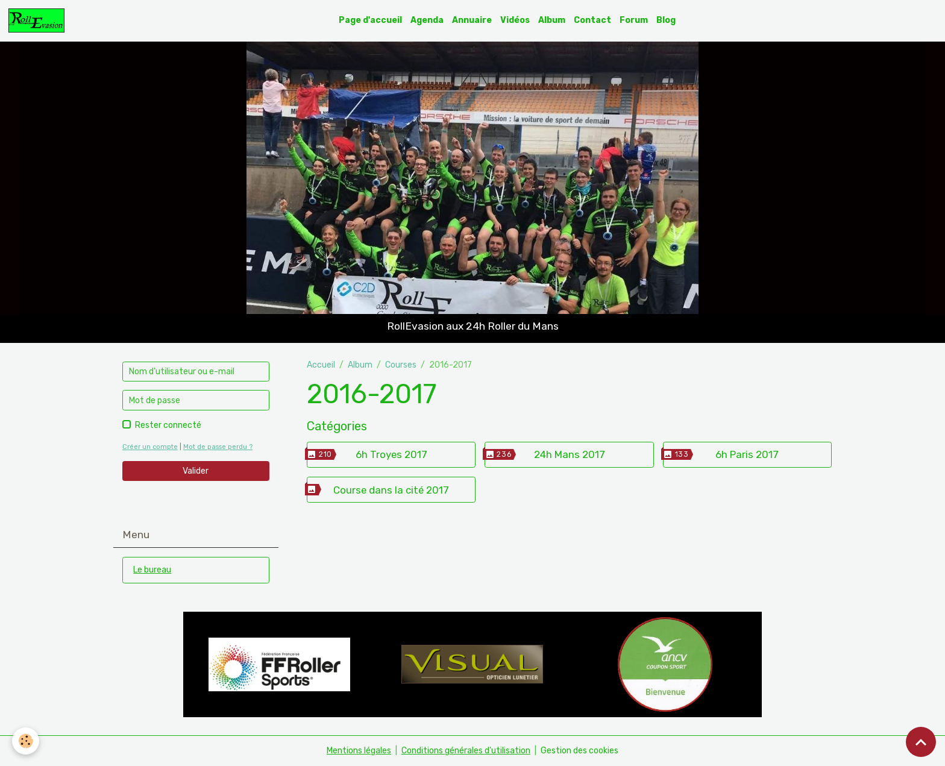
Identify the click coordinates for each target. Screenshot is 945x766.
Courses (400, 365)
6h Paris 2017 (747, 454)
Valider (196, 471)
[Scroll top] (921, 742)
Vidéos (515, 20)
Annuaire (472, 20)
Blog (666, 20)
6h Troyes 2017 (391, 454)
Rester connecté (168, 425)
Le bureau (152, 570)
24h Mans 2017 (569, 454)
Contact (592, 20)
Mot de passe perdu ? (218, 447)
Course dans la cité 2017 (391, 490)
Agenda (427, 20)
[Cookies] (25, 741)
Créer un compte (150, 447)
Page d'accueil (370, 20)
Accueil (321, 365)
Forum (634, 20)
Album (551, 20)
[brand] (38, 20)
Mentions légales (359, 751)
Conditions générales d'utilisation (465, 751)
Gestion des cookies (579, 751)
